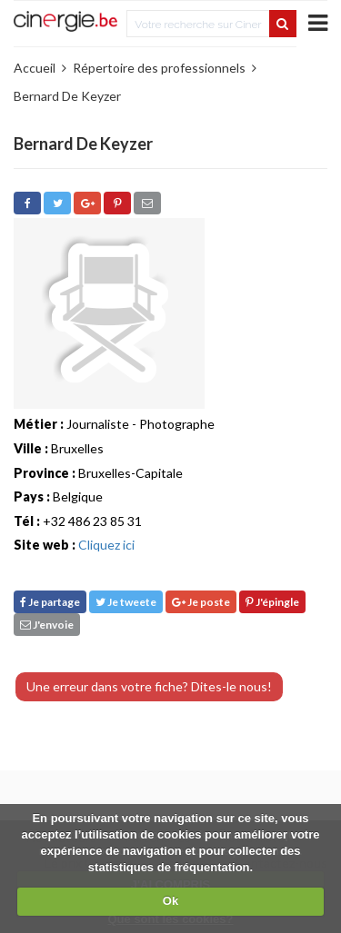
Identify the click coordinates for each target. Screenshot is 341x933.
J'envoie (47, 624)
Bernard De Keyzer (67, 96)
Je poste (201, 602)
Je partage (50, 602)
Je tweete (125, 602)
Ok (170, 901)
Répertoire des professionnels (159, 67)
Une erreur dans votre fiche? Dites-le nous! (149, 686)
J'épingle (272, 602)
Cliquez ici (106, 544)
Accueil (34, 67)
